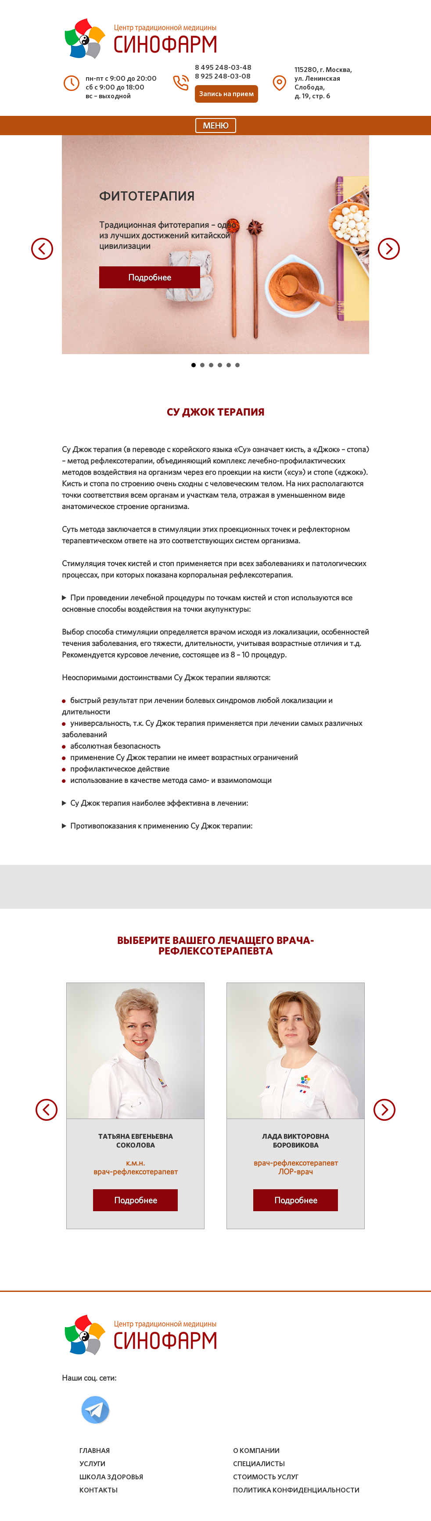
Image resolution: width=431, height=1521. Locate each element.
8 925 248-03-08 (223, 76)
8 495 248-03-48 (223, 67)
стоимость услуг (265, 1477)
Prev (42, 249)
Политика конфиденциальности (296, 1490)
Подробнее (149, 277)
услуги (92, 1464)
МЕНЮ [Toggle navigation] (216, 125)
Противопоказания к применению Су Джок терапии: (161, 826)
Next (389, 249)
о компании (256, 1450)
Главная (94, 1450)
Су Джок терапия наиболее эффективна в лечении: (159, 803)
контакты (98, 1490)
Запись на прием (226, 94)
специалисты (259, 1464)
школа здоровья (111, 1477)
